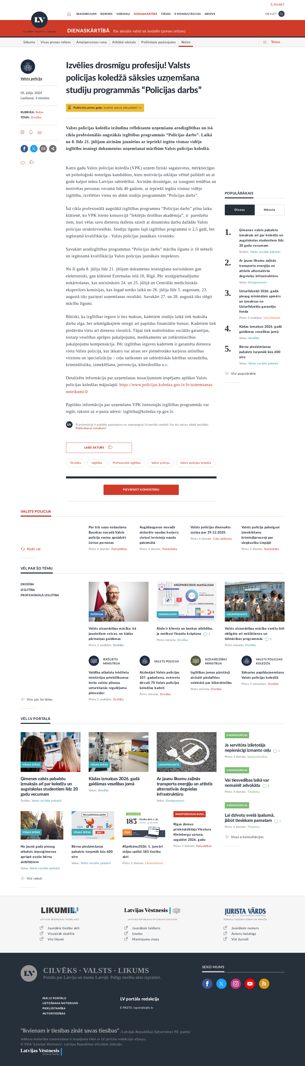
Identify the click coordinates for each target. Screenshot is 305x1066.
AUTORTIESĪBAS (53, 1013)
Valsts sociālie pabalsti (265, 252)
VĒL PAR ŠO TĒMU (37, 568)
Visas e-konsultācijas (247, 837)
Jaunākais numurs (245, 928)
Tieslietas (253, 791)
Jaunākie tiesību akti (64, 928)
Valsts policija (31, 78)
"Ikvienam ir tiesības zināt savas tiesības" (70, 1031)
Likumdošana (154, 863)
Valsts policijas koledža (195, 463)
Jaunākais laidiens (146, 928)
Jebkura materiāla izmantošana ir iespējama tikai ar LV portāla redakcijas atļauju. (83, 1039)
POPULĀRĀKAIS (239, 193)
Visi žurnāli (240, 939)
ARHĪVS (210, 14)
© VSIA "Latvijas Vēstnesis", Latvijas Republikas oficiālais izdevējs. (72, 1044)
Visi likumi (56, 939)
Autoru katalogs (243, 933)
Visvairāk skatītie (61, 933)
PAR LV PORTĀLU (54, 998)
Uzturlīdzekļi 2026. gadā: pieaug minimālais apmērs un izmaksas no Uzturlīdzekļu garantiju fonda (260, 301)
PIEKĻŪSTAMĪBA (54, 1008)
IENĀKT (279, 4)
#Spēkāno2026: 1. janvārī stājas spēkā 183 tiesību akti (142, 852)
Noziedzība (169, 549)
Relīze (40, 112)
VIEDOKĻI (123, 14)
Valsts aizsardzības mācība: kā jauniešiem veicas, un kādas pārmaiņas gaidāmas (112, 634)
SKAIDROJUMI (86, 14)
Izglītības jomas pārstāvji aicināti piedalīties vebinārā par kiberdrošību (211, 677)
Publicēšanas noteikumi (91, 428)
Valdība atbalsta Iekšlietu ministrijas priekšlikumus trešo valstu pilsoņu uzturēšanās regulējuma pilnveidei (109, 683)
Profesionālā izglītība (127, 463)
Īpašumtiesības (257, 756)
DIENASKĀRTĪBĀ (145, 14)
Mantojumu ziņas (145, 939)
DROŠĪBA (27, 584)
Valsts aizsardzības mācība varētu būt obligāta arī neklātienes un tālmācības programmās (255, 634)
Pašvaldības (119, 549)
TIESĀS (166, 14)
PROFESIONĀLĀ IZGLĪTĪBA (40, 595)
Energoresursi (257, 282)
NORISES (106, 14)
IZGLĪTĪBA (28, 590)
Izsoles (137, 933)
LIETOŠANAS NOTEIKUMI (60, 1003)
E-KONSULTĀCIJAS (187, 14)
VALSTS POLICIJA (36, 511)
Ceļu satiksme (222, 538)
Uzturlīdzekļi (272, 318)
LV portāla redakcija (139, 999)
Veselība (253, 338)
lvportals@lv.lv (143, 1007)
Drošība (36, 117)
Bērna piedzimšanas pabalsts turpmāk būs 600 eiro (259, 352)
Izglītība (97, 463)
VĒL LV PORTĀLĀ (36, 719)
